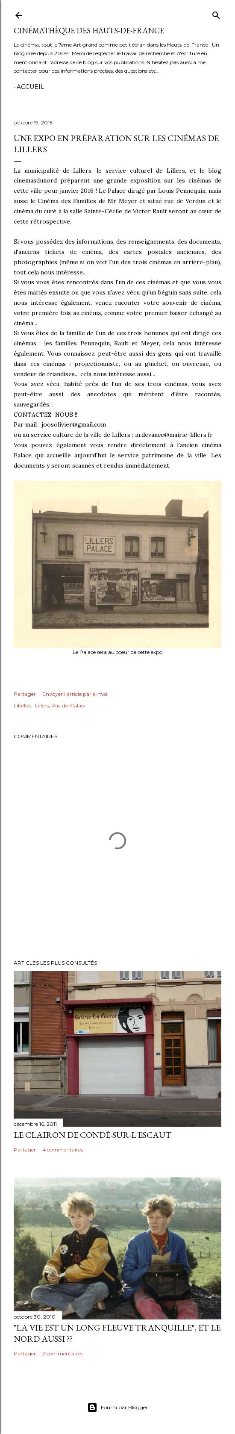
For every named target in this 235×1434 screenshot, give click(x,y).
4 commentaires (62, 1149)
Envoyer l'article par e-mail (75, 694)
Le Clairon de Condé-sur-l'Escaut (92, 1134)
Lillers (42, 705)
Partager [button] (25, 694)
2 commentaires (62, 1353)
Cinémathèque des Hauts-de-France (89, 30)
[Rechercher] (216, 13)
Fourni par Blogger (117, 1407)
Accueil (30, 87)
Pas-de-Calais (68, 705)
